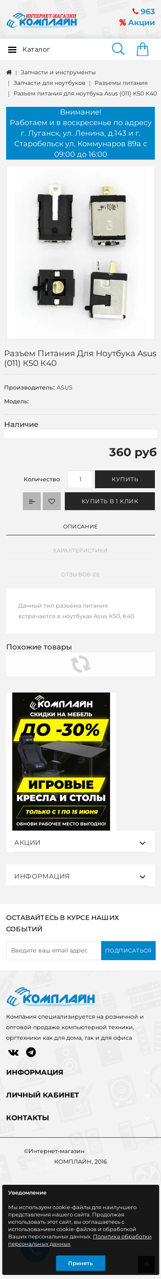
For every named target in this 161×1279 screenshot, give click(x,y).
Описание (80, 526)
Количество (42, 479)
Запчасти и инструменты (58, 72)
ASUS (65, 387)
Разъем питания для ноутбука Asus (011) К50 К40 (85, 93)
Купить (125, 479)
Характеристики (80, 550)
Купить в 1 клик (110, 501)
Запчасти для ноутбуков (49, 83)
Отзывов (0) (80, 574)
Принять (80, 1263)
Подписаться (128, 980)
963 (143, 11)
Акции (137, 22)
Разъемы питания (121, 83)
